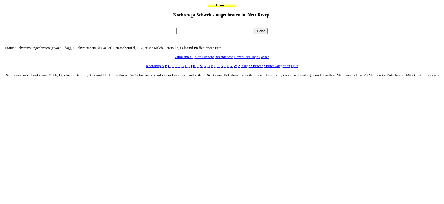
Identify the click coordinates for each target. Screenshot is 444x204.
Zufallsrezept (204, 57)
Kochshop (153, 66)
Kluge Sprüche (252, 66)
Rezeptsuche (224, 57)
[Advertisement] (222, 24)
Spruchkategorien (277, 66)
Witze (265, 57)
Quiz (294, 66)
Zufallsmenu (184, 57)
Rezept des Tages (247, 57)
